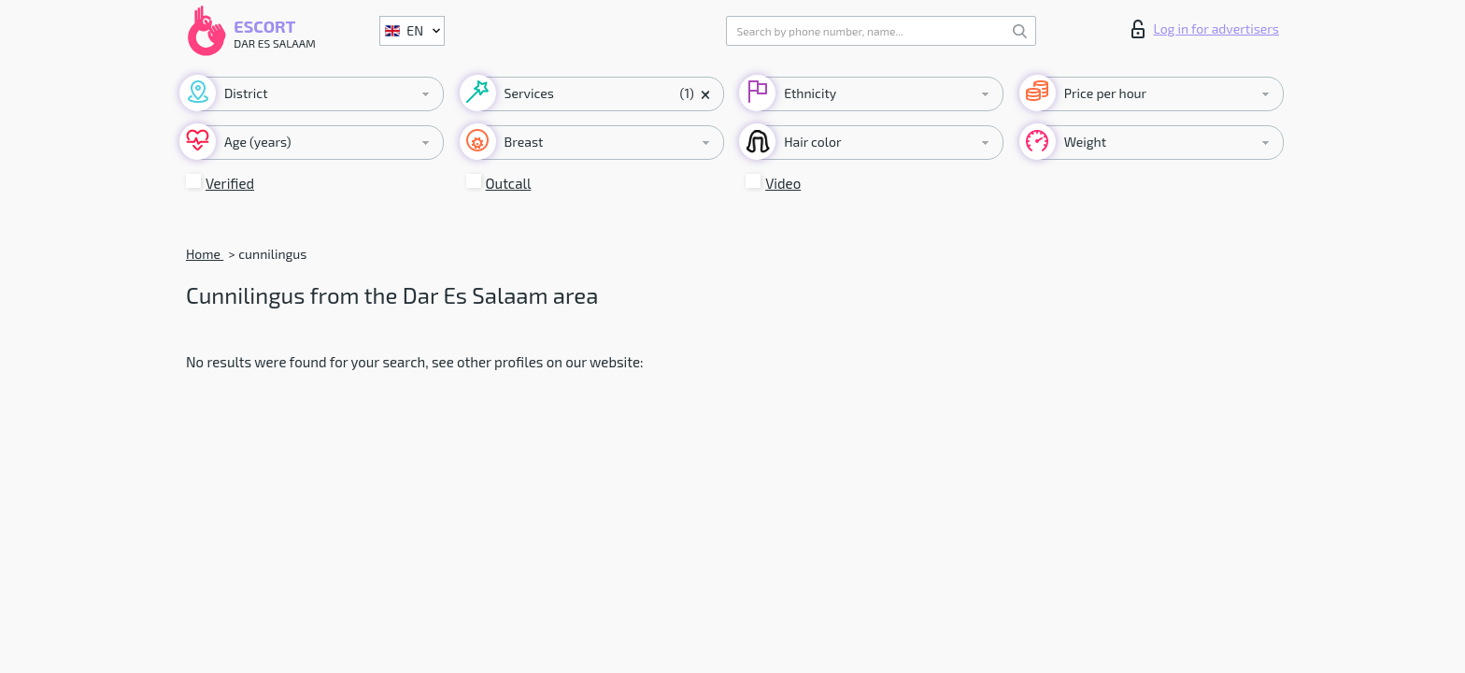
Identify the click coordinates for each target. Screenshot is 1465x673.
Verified (230, 183)
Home (204, 254)
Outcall (509, 183)
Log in (1205, 29)
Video (783, 183)
